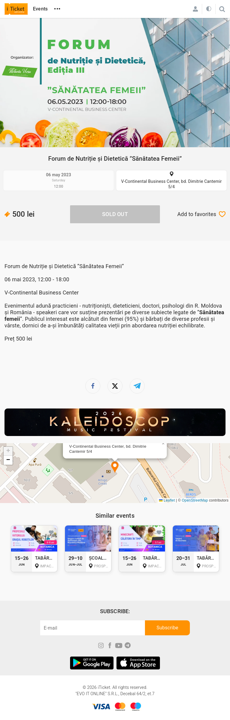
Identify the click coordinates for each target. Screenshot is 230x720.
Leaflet (167, 500)
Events (40, 9)
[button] (115, 467)
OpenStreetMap (195, 500)
